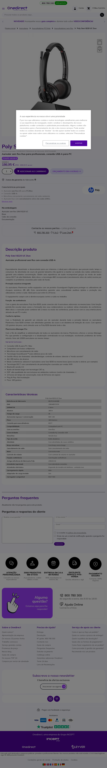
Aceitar (78, 143)
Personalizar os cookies (56, 143)
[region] (53, 129)
